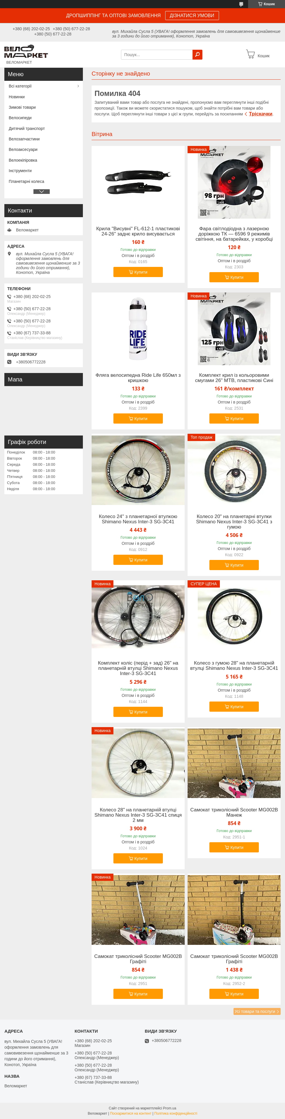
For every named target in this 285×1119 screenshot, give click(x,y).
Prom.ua (169, 1108)
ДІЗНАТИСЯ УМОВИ (192, 15)
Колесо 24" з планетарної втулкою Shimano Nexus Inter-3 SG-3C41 (138, 519)
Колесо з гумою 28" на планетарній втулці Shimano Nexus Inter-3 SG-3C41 (234, 666)
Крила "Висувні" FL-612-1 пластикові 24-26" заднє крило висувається (138, 231)
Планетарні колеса (26, 181)
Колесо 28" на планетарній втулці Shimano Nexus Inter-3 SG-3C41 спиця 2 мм (138, 815)
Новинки (17, 96)
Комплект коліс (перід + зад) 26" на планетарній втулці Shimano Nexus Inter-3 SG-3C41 (138, 668)
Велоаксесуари (23, 149)
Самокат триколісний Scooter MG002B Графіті (138, 959)
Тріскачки (260, 114)
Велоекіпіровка (23, 160)
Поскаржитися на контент (130, 1113)
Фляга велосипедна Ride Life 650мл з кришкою (138, 378)
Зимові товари (22, 107)
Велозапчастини (24, 139)
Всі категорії (20, 86)
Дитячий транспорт (27, 128)
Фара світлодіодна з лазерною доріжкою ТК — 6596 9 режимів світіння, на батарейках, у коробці (233, 234)
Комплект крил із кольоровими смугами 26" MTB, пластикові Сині (234, 378)
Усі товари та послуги (255, 1011)
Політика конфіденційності (175, 1113)
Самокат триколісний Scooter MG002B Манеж (234, 812)
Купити (140, 272)
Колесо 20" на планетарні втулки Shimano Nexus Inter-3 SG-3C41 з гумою (234, 522)
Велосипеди (20, 117)
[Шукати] (197, 55)
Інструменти (20, 170)
